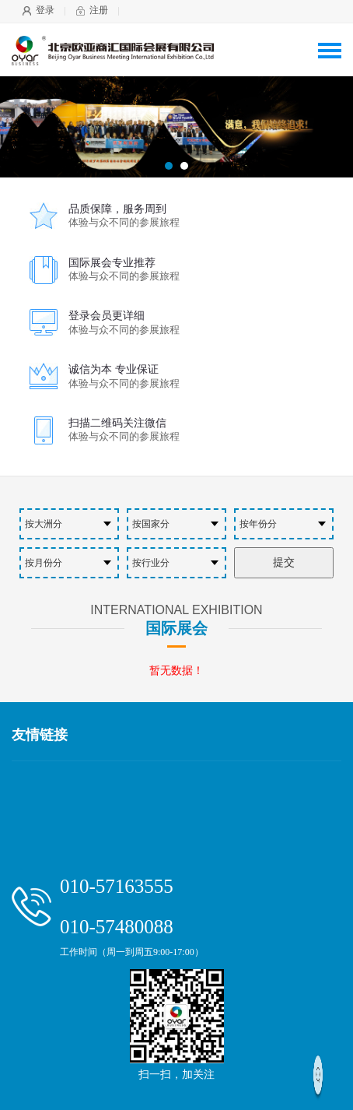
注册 (98, 10)
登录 (45, 10)
